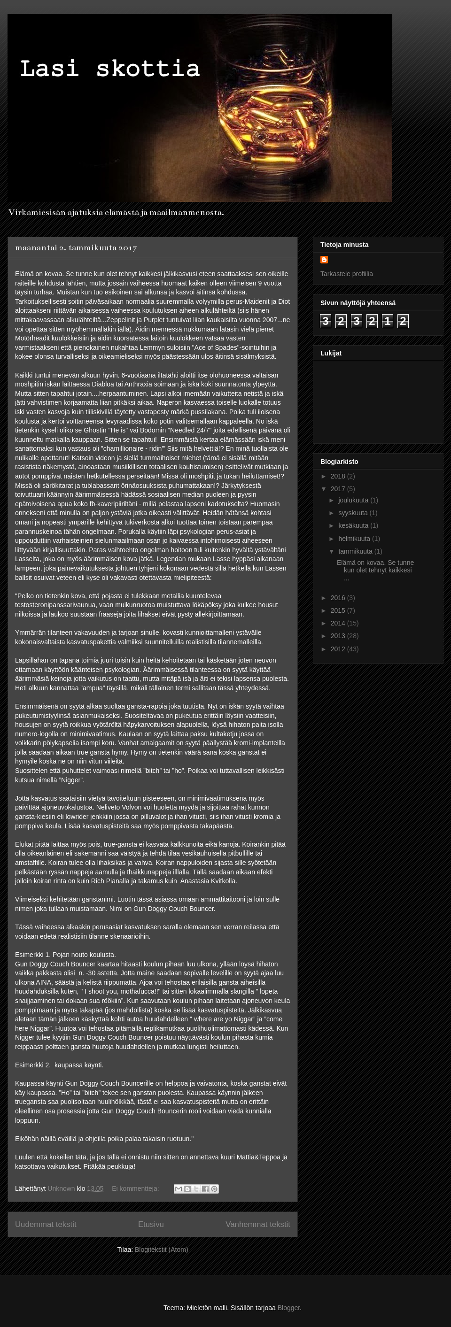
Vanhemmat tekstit (258, 1224)
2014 (339, 623)
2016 (339, 598)
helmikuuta (355, 538)
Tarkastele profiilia (346, 274)
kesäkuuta (354, 525)
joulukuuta (354, 500)
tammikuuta (356, 551)
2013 (339, 636)
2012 (339, 649)
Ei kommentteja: (136, 1188)
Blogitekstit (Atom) (161, 1249)
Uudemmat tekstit (46, 1224)
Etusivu (151, 1224)
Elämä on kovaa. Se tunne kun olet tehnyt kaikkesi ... (375, 570)
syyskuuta (353, 513)
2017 (339, 489)
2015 (339, 610)
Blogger (289, 1308)
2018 (339, 476)
